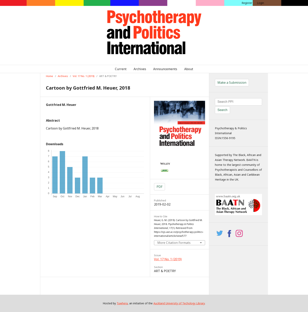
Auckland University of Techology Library (179, 303)
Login (260, 3)
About (188, 69)
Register (247, 3)
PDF (159, 186)
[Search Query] (238, 102)
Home (49, 76)
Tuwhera (122, 303)
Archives (140, 69)
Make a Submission (231, 82)
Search (222, 110)
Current (120, 69)
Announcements (165, 69)
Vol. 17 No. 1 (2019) (83, 76)
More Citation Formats (174, 242)
